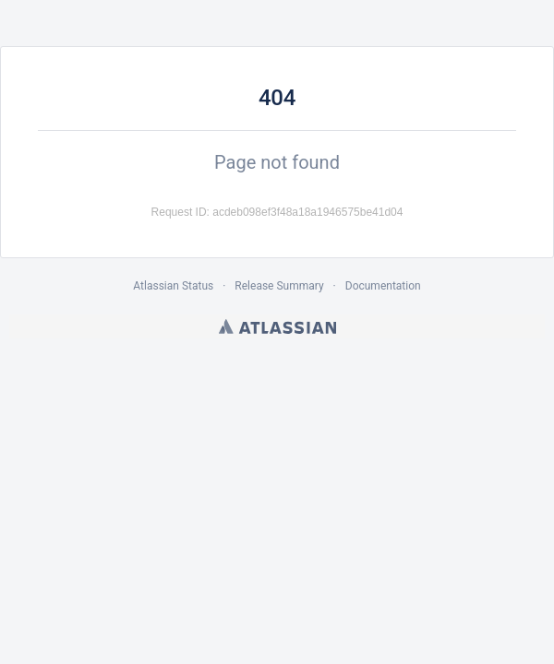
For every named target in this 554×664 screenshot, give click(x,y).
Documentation (383, 285)
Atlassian (277, 326)
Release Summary (279, 285)
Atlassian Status (173, 285)
